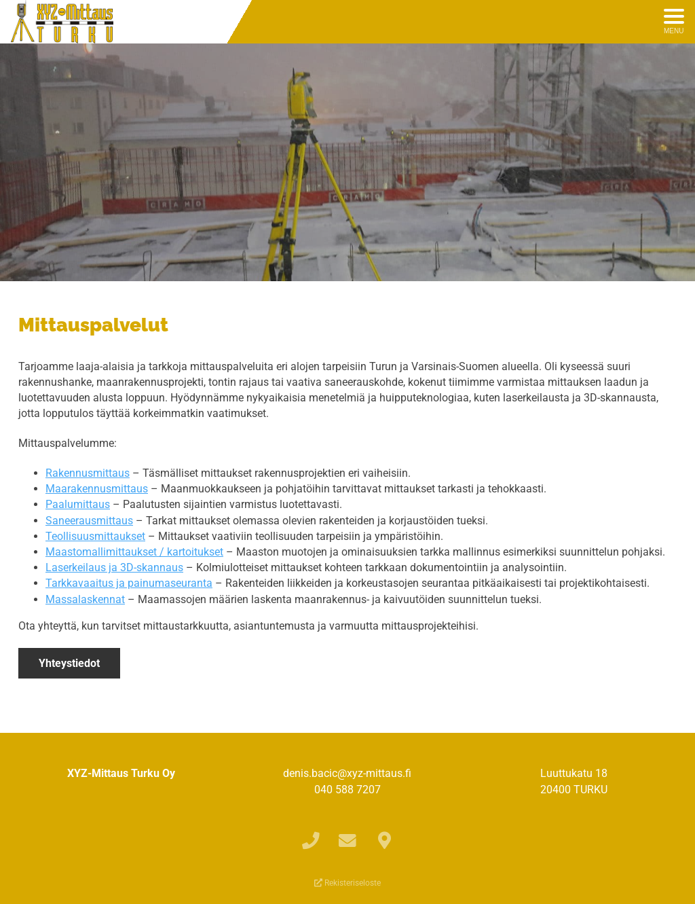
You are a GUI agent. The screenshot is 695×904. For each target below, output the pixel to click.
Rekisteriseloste (347, 883)
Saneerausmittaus (89, 520)
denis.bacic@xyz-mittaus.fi (347, 773)
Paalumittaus (77, 504)
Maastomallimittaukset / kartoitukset (134, 551)
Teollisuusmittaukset (95, 536)
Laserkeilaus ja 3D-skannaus (114, 567)
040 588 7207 (347, 789)
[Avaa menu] (674, 21)
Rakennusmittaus (87, 473)
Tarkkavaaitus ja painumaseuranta (128, 583)
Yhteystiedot (69, 663)
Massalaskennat (85, 599)
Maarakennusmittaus (96, 488)
